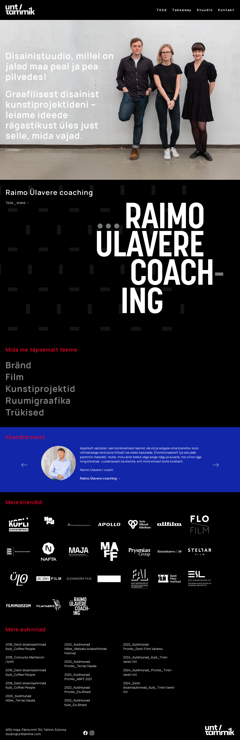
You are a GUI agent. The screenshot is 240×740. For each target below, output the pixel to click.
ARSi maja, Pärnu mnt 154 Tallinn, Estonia (36, 730)
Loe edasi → (15, 150)
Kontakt (226, 10)
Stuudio (205, 10)
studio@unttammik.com (23, 734)
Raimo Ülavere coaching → (100, 478)
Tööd (162, 10)
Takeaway (182, 10)
